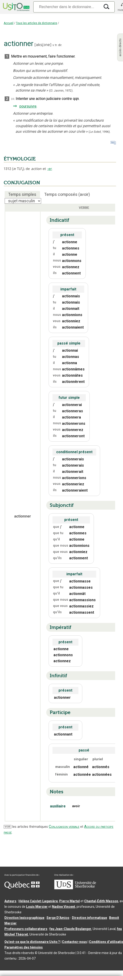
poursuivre (28, 106)
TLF (18, 169)
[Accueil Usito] (15, 7)
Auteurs (10, 901)
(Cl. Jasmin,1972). (61, 90)
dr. (13, 99)
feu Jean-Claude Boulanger (70, 929)
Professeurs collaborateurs (25, 929)
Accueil (8, 23)
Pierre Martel (69, 901)
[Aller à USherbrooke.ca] (75, 888)
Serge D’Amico (57, 918)
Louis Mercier (37, 906)
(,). (100, 131)
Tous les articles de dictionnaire (36, 23)
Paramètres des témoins (23, 947)
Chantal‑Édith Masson (101, 901)
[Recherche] (66, 7)
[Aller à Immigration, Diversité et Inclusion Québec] (22, 888)
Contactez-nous (74, 942)
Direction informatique (89, 918)
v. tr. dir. (57, 45)
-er (49, 169)
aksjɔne (43, 45)
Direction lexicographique (24, 918)
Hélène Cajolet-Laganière (38, 901)
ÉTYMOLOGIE (20, 159)
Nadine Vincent (63, 906)
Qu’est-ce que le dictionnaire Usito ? (32, 942)
